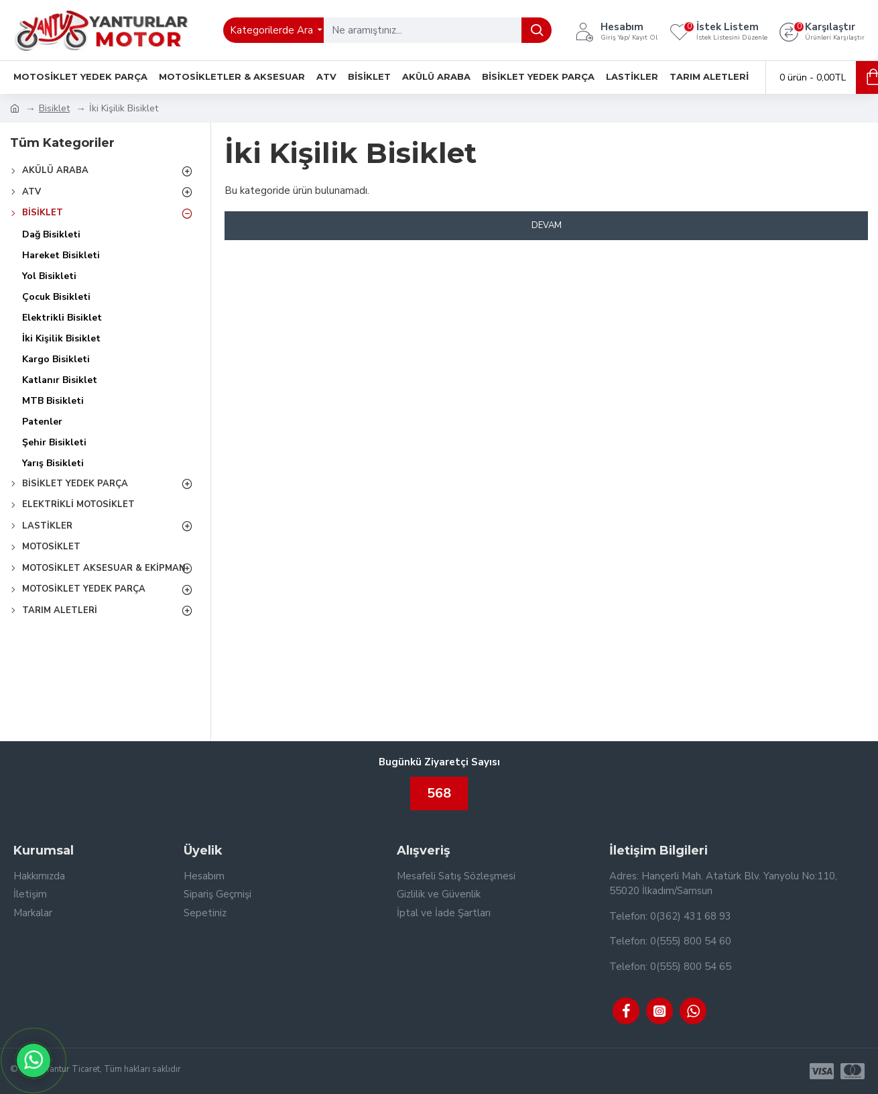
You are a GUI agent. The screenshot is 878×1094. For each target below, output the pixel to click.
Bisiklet (54, 108)
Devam (546, 225)
